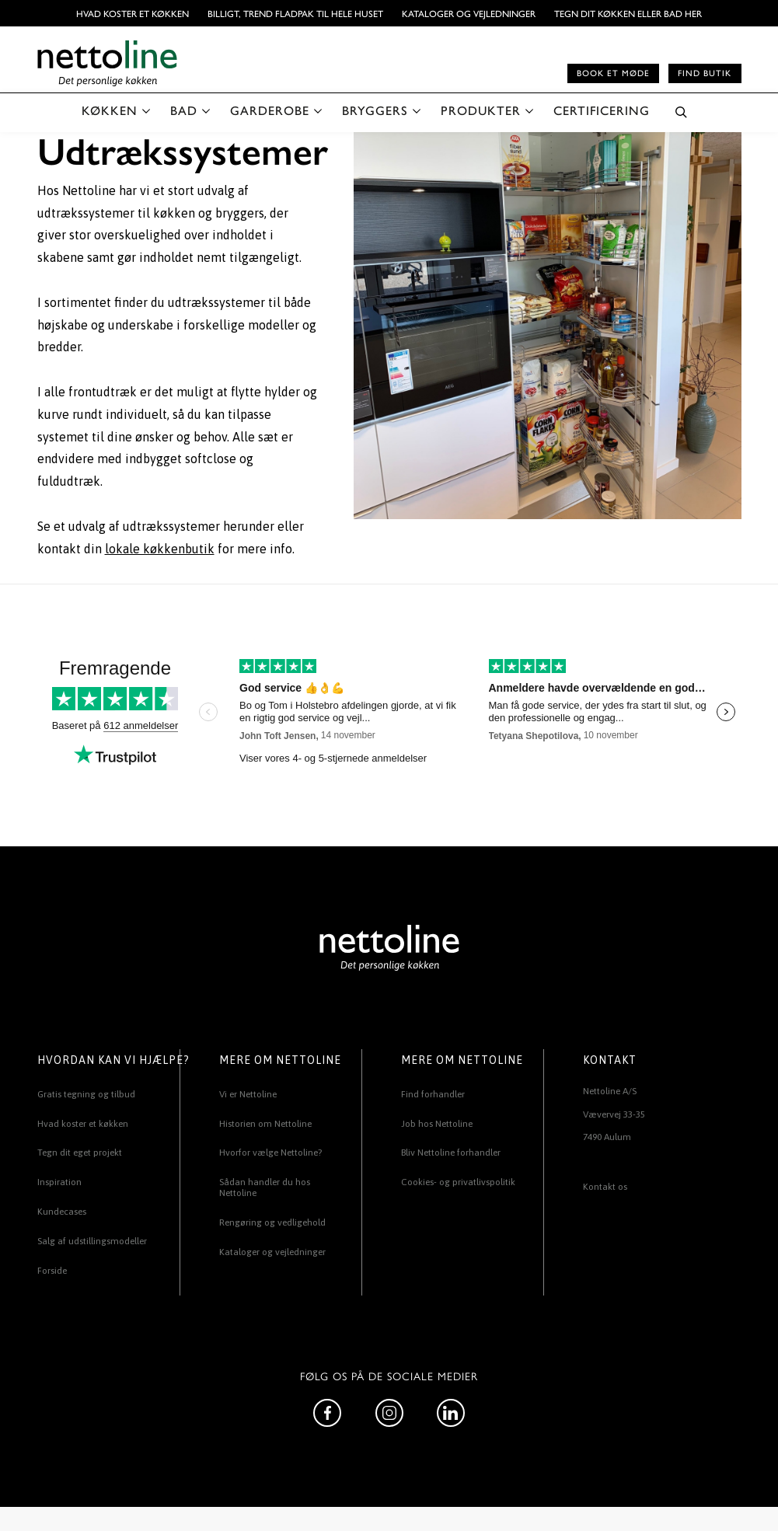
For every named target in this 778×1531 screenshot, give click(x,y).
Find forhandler (433, 1094)
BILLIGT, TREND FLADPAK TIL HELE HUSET (295, 13)
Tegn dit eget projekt (79, 1152)
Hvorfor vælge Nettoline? (270, 1152)
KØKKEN (110, 110)
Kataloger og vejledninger (469, 13)
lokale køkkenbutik (160, 549)
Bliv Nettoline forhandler (451, 1152)
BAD (183, 110)
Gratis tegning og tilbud (86, 1094)
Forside (52, 1270)
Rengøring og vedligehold (272, 1222)
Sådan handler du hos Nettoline (264, 1187)
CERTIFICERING (601, 110)
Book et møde (613, 72)
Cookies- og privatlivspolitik (458, 1182)
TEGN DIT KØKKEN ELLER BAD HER (628, 13)
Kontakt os (605, 1186)
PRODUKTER (481, 110)
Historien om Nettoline (265, 1123)
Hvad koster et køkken (132, 13)
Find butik (704, 72)
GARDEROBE (269, 110)
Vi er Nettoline (248, 1094)
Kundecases (61, 1211)
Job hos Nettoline (437, 1123)
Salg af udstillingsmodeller (92, 1241)
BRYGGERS (375, 110)
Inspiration (59, 1182)
